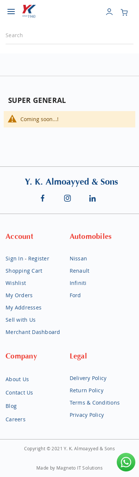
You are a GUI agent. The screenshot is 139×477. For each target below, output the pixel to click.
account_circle (109, 18)
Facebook (43, 198)
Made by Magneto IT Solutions (69, 468)
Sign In (14, 258)
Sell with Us (21, 319)
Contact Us (19, 392)
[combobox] (69, 35)
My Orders (19, 295)
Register (38, 258)
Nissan (78, 258)
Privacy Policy (87, 414)
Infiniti (78, 282)
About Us (17, 379)
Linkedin (93, 198)
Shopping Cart (24, 270)
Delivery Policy (88, 378)
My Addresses (24, 307)
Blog (11, 405)
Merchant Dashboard (33, 331)
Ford (75, 295)
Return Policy (86, 390)
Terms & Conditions (95, 402)
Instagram (68, 198)
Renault (80, 270)
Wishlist (16, 282)
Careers (16, 419)
